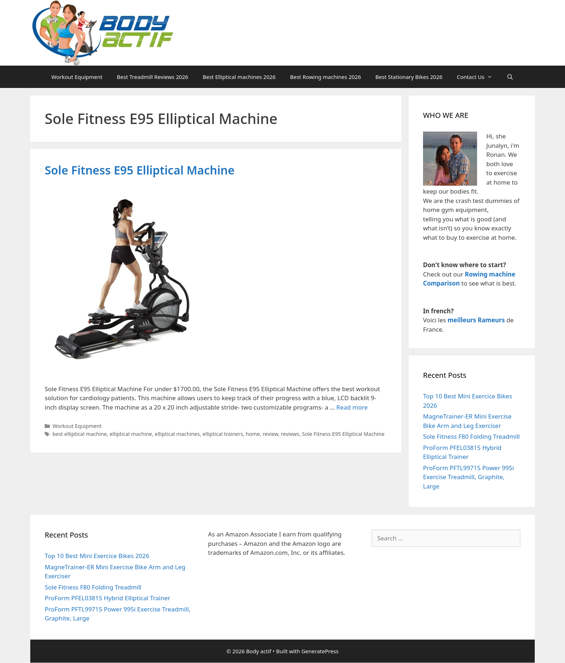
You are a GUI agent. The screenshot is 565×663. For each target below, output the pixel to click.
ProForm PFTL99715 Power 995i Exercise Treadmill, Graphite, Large (468, 477)
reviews (290, 433)
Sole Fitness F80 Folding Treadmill (471, 436)
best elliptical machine (80, 433)
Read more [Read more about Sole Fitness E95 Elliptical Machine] (352, 407)
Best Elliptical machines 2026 (239, 76)
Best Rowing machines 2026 (325, 76)
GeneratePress (319, 651)
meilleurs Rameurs (476, 320)
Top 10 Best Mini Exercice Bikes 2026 (97, 556)
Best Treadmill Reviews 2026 (152, 76)
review (270, 433)
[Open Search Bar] (510, 77)
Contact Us (478, 77)
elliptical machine (131, 433)
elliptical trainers (223, 433)
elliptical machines (177, 433)
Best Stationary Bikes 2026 (408, 76)
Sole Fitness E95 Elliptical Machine (140, 170)
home (253, 433)
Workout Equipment (77, 76)
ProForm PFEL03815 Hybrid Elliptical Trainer (107, 598)
